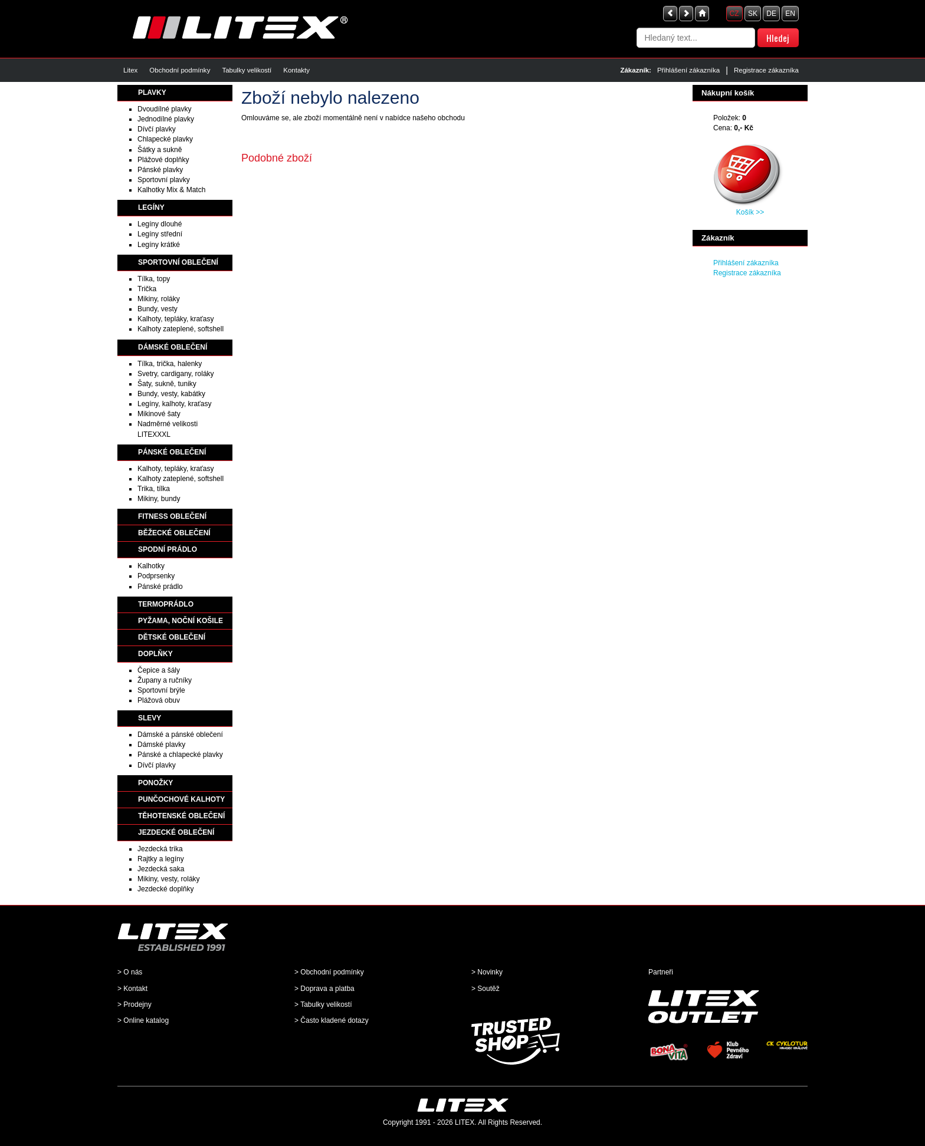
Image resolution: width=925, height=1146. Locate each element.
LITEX (464, 1122)
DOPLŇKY (155, 654)
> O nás (129, 972)
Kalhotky (151, 566)
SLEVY (149, 718)
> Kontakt (132, 988)
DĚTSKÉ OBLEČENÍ (171, 637)
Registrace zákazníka (766, 70)
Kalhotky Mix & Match (171, 190)
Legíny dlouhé (159, 224)
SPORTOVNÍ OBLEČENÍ (178, 262)
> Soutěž (485, 988)
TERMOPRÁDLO (165, 604)
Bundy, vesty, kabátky (171, 394)
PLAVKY (152, 92)
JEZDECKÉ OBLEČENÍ (176, 832)
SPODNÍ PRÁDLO (167, 549)
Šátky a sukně (159, 150)
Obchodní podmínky (179, 70)
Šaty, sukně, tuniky (166, 384)
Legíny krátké (158, 245)
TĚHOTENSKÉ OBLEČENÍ (181, 816)
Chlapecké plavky (165, 139)
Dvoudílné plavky (164, 109)
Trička (146, 289)
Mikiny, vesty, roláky (168, 879)
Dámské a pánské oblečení (180, 734)
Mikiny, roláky (158, 299)
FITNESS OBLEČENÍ (172, 516)
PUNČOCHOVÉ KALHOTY (181, 799)
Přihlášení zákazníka (688, 70)
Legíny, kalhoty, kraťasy (174, 404)
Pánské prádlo (160, 586)
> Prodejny (134, 1004)
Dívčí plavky (156, 129)
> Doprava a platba (324, 988)
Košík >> (750, 212)
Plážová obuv (158, 700)
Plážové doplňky (163, 160)
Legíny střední (159, 234)
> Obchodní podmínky (329, 972)
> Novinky (487, 972)
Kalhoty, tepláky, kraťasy (175, 319)
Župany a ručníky (164, 680)
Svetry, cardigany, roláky (175, 374)
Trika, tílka (153, 489)
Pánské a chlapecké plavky (180, 754)
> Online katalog (143, 1020)
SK (752, 13)
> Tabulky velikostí (323, 1004)
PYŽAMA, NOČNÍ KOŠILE (180, 621)
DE (771, 13)
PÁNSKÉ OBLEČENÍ (172, 452)
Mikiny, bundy (158, 499)
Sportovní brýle (161, 690)
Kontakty (296, 70)
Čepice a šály (158, 670)
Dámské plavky (161, 744)
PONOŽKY (155, 783)
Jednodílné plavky (165, 119)
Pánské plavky (160, 170)
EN (790, 13)
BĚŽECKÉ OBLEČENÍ (174, 533)
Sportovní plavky (163, 180)
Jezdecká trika (160, 849)
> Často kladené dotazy (331, 1020)
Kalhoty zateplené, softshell (180, 329)
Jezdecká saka (160, 869)
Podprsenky (156, 576)
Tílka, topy (153, 279)
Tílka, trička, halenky (169, 364)
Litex (130, 70)
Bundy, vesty (157, 309)
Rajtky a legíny (160, 859)
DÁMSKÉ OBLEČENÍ (172, 347)
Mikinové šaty (159, 414)
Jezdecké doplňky (165, 889)
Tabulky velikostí (246, 70)
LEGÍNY (151, 207)
